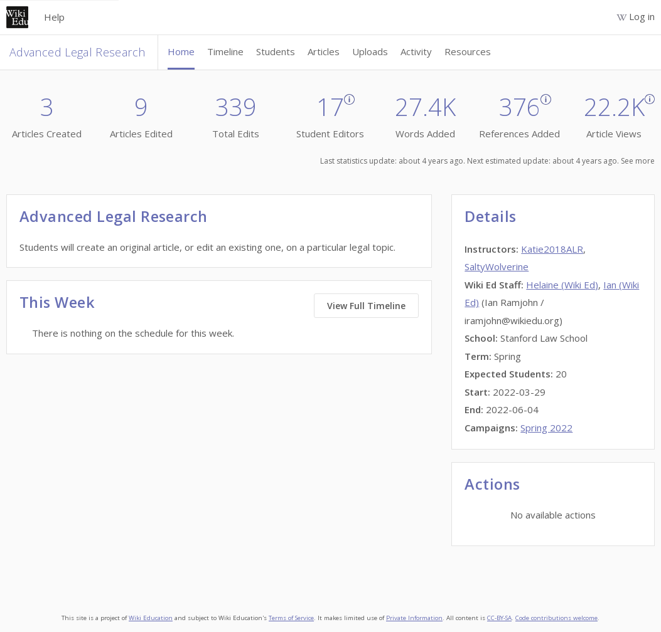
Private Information (414, 618)
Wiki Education (151, 618)
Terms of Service (291, 618)
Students (275, 51)
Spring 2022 (546, 427)
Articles (324, 51)
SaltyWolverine (497, 266)
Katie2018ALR (552, 249)
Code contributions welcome (556, 618)
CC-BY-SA (499, 618)
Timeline (225, 51)
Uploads (370, 51)
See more (638, 160)
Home (181, 51)
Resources (467, 51)
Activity (416, 51)
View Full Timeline (366, 306)
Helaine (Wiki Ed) (562, 284)
